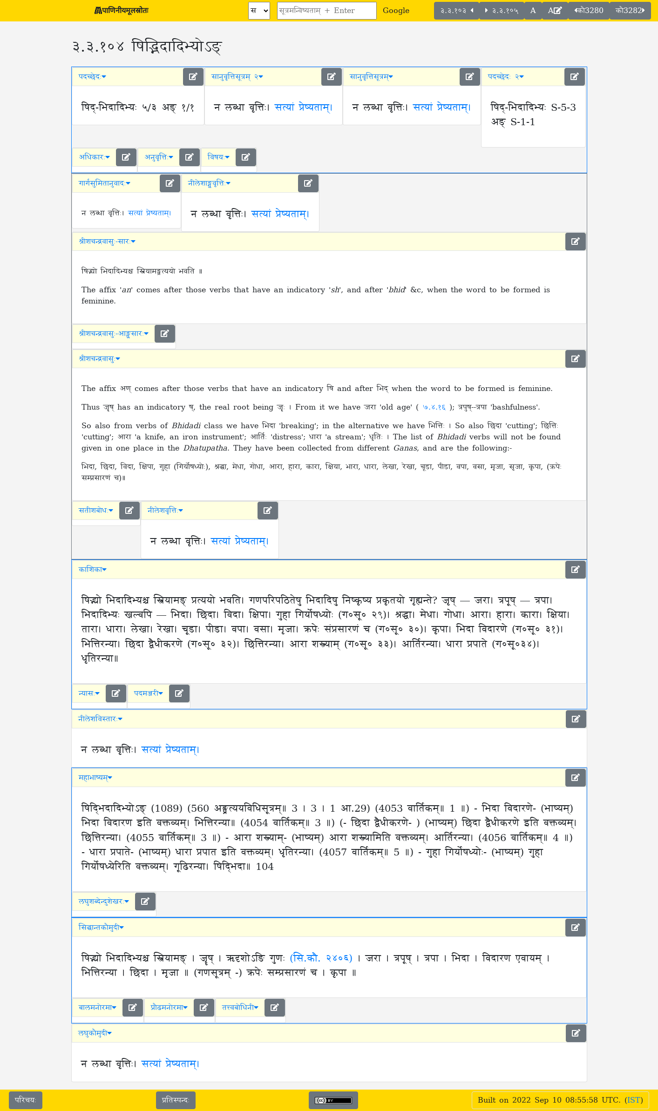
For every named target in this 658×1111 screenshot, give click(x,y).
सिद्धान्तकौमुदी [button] (101, 928)
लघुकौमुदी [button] (95, 1033)
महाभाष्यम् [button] (95, 778)
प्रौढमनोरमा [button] (169, 1008)
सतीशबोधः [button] (96, 511)
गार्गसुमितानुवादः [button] (104, 183)
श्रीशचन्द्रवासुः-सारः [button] (107, 242)
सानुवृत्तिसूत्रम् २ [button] (237, 77)
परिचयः (25, 1100)
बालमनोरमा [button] (97, 1008)
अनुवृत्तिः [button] (158, 157)
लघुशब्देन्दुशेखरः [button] (104, 902)
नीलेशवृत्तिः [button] (165, 511)
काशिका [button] (93, 570)
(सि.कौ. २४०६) (321, 959)
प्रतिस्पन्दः (176, 1100)
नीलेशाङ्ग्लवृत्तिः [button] (209, 183)
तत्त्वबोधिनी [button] (240, 1008)
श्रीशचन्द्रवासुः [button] (99, 359)
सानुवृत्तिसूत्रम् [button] (371, 77)
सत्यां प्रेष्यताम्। (304, 108)
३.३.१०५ (501, 11)
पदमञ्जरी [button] (148, 693)
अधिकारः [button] (94, 157)
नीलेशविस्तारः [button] (100, 719)
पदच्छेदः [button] (92, 77)
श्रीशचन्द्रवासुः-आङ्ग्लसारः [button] (114, 334)
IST (633, 1100)
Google (396, 11)
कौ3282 (630, 11)
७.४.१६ (435, 407)
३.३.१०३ (456, 11)
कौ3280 (589, 11)
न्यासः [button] (89, 693)
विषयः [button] (219, 157)
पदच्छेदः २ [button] (506, 77)
